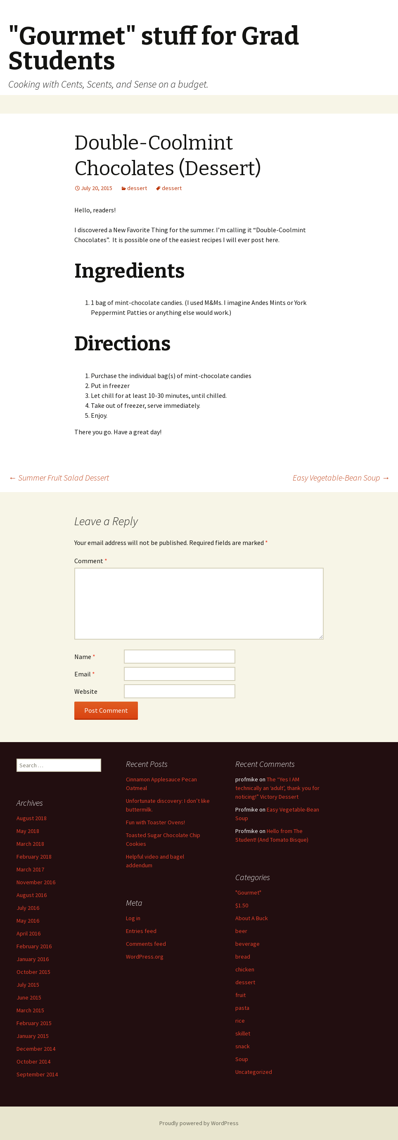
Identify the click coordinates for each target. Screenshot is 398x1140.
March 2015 (30, 1010)
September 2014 (37, 1074)
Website (85, 691)
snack (242, 1046)
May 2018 (28, 831)
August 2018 (32, 818)
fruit (240, 995)
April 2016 (28, 933)
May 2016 (28, 920)
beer (241, 931)
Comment (90, 561)
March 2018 (30, 843)
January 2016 (33, 959)
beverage (247, 943)
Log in (133, 918)
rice (240, 1020)
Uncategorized (253, 1072)
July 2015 (28, 984)
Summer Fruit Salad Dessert (58, 477)
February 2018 (34, 856)
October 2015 (33, 972)
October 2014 (33, 1061)
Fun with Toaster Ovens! (155, 822)
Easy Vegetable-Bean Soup (341, 477)
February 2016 (34, 946)
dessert (137, 188)
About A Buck (251, 918)
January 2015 (33, 1036)
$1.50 (241, 905)
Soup (241, 1059)
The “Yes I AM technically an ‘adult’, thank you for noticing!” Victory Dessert (277, 788)
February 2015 (34, 1023)
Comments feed (146, 943)
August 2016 (32, 895)
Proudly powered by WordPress (199, 1123)
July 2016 (28, 908)
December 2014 (36, 1048)
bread (242, 956)
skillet (242, 1033)
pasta (242, 1007)
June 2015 (29, 997)
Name (84, 656)
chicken (244, 969)
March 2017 (30, 869)
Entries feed (141, 931)
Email (84, 674)
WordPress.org (144, 956)
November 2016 (36, 882)
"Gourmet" (248, 892)
